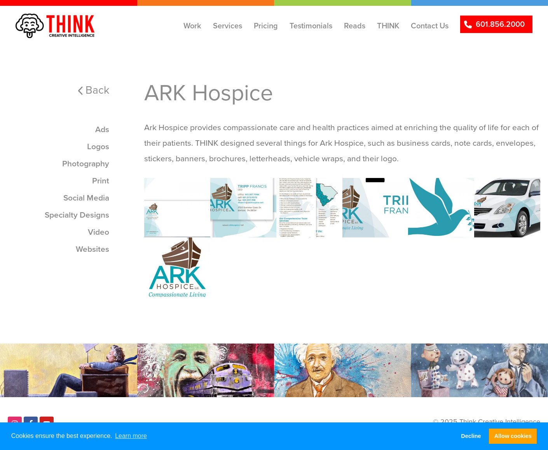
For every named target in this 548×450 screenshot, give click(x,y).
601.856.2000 (500, 24)
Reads (354, 25)
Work (192, 25)
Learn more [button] (131, 436)
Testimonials (311, 25)
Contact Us (430, 25)
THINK (388, 25)
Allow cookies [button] (513, 436)
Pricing (266, 25)
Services (227, 25)
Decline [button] (471, 436)
